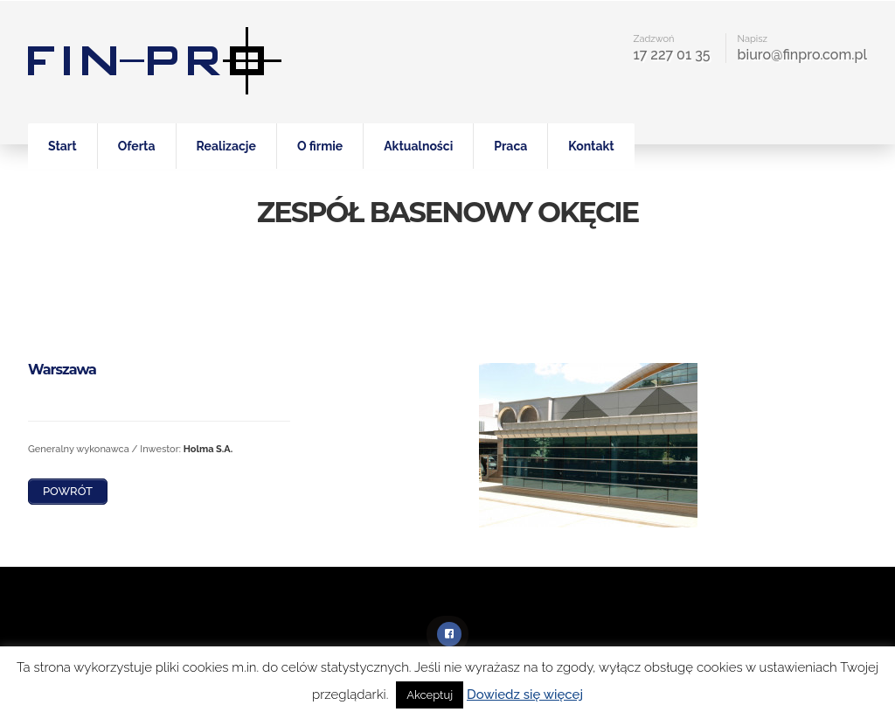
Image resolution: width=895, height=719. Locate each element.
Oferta (137, 146)
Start (62, 146)
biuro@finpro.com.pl (802, 54)
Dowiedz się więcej (525, 694)
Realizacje (226, 146)
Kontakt (591, 146)
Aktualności (418, 146)
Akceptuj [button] (429, 695)
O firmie (320, 146)
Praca (510, 146)
